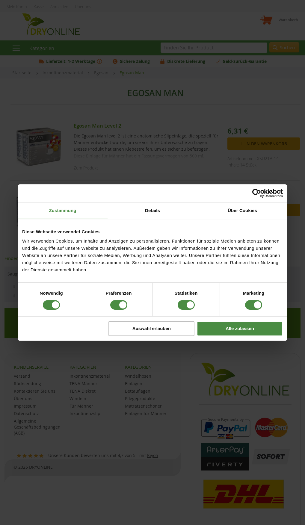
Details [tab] (152, 210)
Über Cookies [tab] (242, 210)
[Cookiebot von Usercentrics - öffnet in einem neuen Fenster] (256, 193)
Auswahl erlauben (151, 328)
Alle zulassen (240, 328)
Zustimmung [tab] (62, 210)
